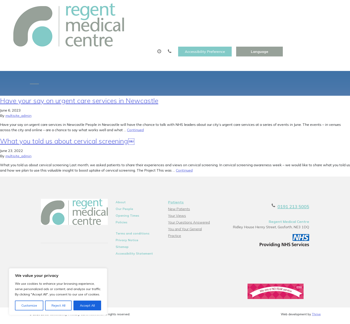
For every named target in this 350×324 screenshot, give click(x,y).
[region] (58, 291)
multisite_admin (18, 95)
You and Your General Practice (191, 209)
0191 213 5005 (305, 186)
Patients (175, 182)
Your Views (176, 195)
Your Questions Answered (188, 202)
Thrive (316, 296)
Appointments (120, 22)
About (82, 22)
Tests (232, 22)
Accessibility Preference (259, 8)
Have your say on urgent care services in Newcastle (79, 81)
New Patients (263, 22)
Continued (135, 110)
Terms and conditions (127, 214)
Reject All (58, 305)
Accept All (87, 305)
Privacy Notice (121, 220)
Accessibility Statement (129, 234)
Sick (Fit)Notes (200, 22)
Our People (119, 189)
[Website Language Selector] (313, 8)
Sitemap (116, 227)
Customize (29, 305)
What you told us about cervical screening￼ (67, 121)
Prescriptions (162, 22)
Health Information (309, 22)
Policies (116, 202)
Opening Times (122, 196)
